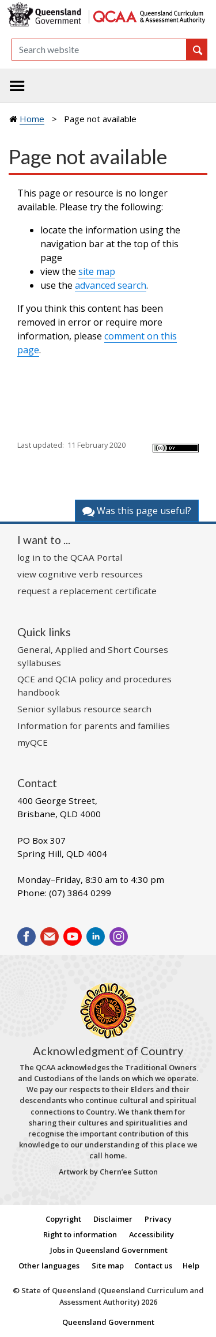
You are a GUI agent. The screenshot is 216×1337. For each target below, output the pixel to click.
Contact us (153, 1265)
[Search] (99, 50)
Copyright (63, 1219)
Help (191, 1265)
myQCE (32, 742)
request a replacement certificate (87, 590)
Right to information (80, 1234)
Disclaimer (112, 1219)
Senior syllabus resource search (84, 709)
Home (32, 118)
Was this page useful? (136, 510)
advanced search (110, 285)
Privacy (158, 1219)
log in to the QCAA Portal (69, 557)
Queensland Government (108, 1322)
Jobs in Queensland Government (109, 1250)
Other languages (48, 1265)
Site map (108, 1265)
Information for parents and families (93, 725)
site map (96, 271)
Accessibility (151, 1234)
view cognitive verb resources (80, 574)
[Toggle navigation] (17, 86)
